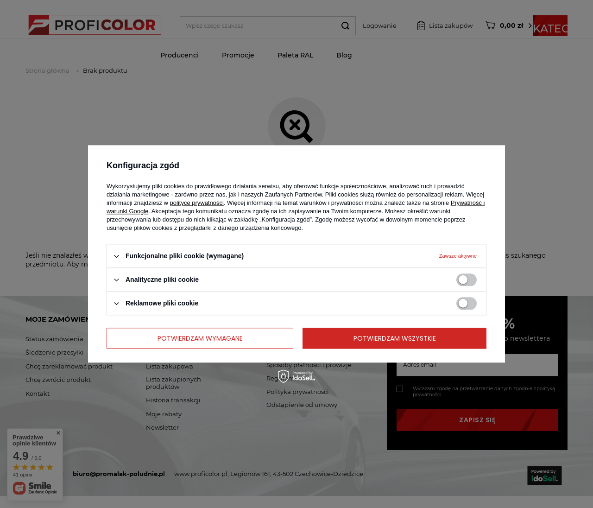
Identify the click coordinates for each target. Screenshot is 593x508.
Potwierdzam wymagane (200, 338)
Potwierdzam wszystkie (394, 338)
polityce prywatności (197, 202)
